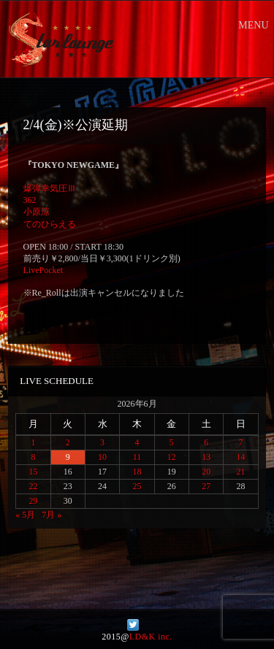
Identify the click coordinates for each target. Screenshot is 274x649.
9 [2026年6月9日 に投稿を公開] (68, 457)
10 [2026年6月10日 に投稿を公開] (102, 457)
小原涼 (36, 212)
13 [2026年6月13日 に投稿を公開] (206, 457)
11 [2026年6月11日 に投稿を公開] (137, 457)
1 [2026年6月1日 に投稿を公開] (33, 442)
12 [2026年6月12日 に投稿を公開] (171, 457)
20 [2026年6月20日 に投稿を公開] (206, 471)
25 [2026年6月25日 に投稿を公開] (136, 486)
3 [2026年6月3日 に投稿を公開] (102, 442)
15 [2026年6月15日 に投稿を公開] (32, 471)
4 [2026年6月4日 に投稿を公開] (136, 442)
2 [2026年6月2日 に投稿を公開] (68, 442)
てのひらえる (49, 224)
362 (30, 200)
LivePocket (43, 270)
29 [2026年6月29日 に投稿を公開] (32, 501)
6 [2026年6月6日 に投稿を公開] (206, 442)
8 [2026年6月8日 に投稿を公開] (33, 457)
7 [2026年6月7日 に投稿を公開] (241, 442)
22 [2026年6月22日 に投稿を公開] (32, 486)
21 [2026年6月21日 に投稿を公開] (241, 471)
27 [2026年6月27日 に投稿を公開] (206, 486)
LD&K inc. (150, 636)
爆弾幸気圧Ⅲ (49, 188)
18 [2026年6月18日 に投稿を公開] (136, 471)
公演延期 (101, 125)
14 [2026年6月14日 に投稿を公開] (241, 457)
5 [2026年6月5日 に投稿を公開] (172, 442)
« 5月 (25, 515)
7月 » (51, 515)
